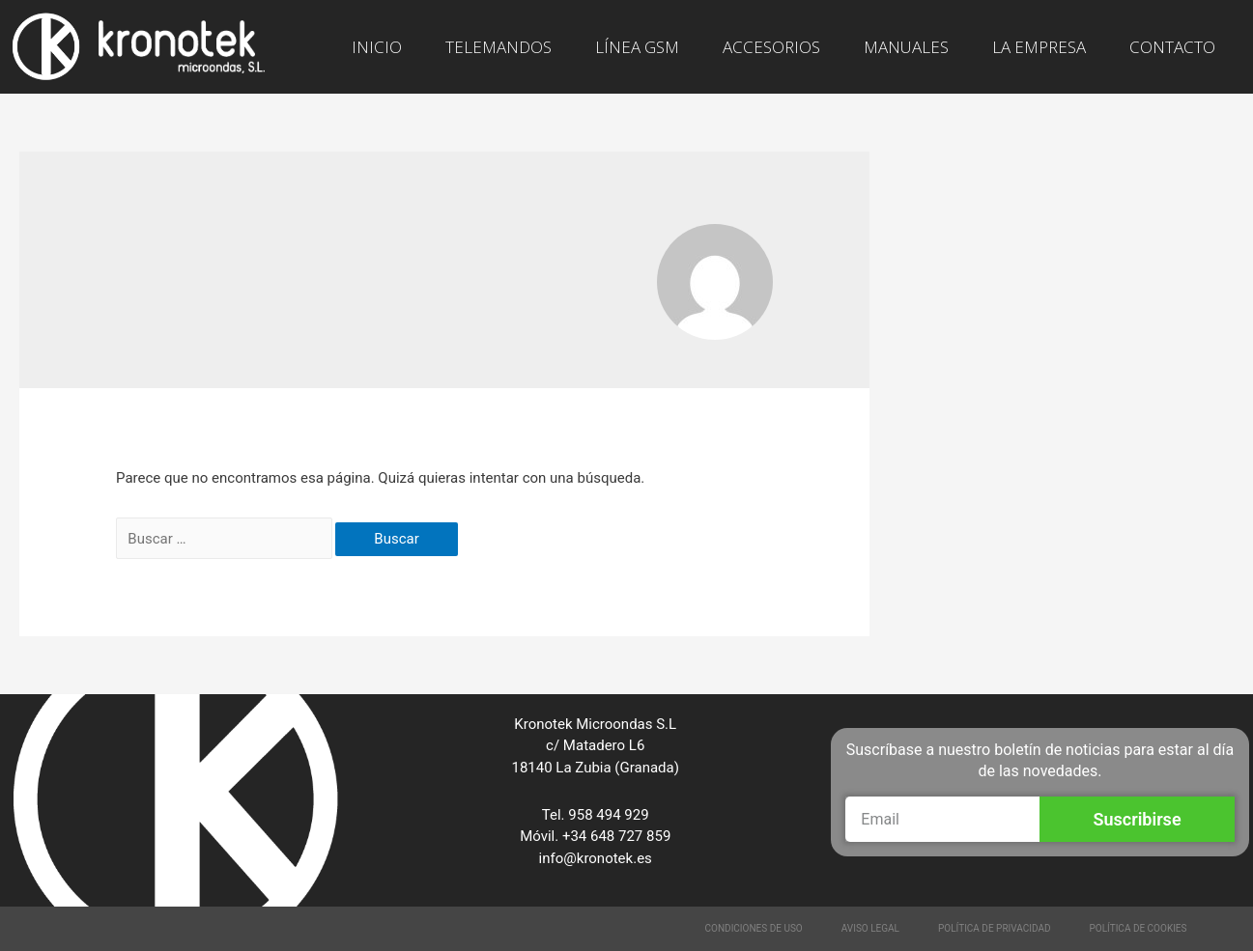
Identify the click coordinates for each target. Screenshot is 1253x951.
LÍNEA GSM (637, 47)
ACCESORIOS (771, 47)
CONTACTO (1172, 47)
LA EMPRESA (1039, 47)
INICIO (377, 47)
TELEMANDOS (498, 47)
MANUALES (906, 47)
